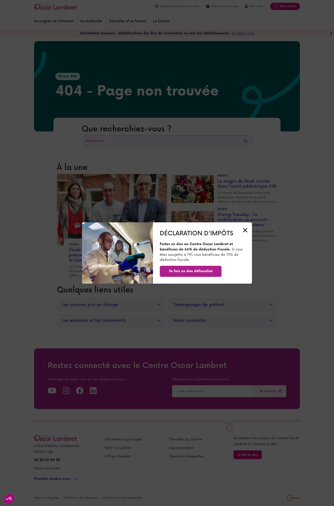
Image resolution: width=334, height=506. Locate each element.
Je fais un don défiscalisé (191, 271)
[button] (9, 499)
